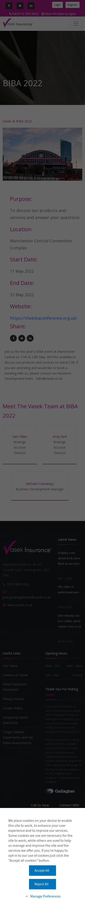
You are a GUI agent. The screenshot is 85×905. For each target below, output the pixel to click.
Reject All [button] (41, 884)
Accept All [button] (41, 870)
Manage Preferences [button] (45, 896)
